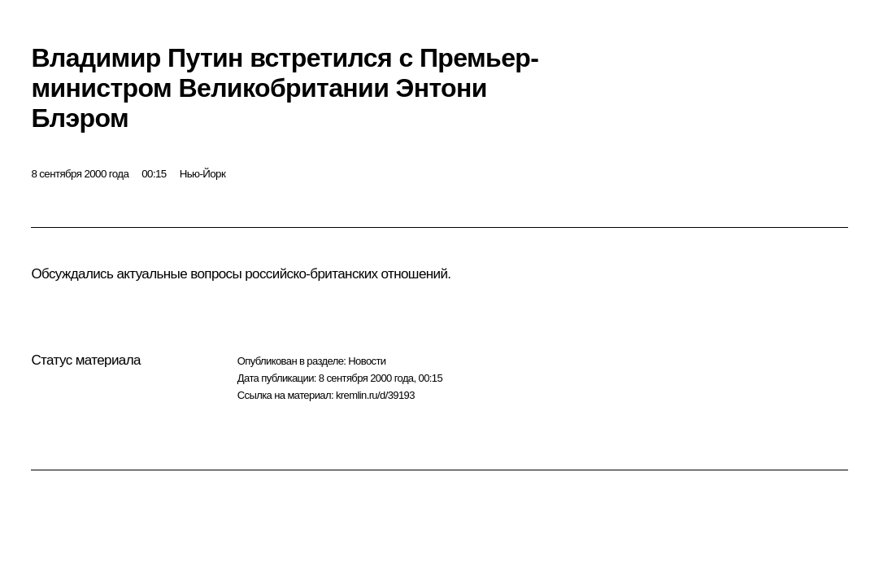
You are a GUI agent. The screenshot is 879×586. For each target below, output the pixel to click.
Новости (366, 361)
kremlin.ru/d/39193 (375, 395)
